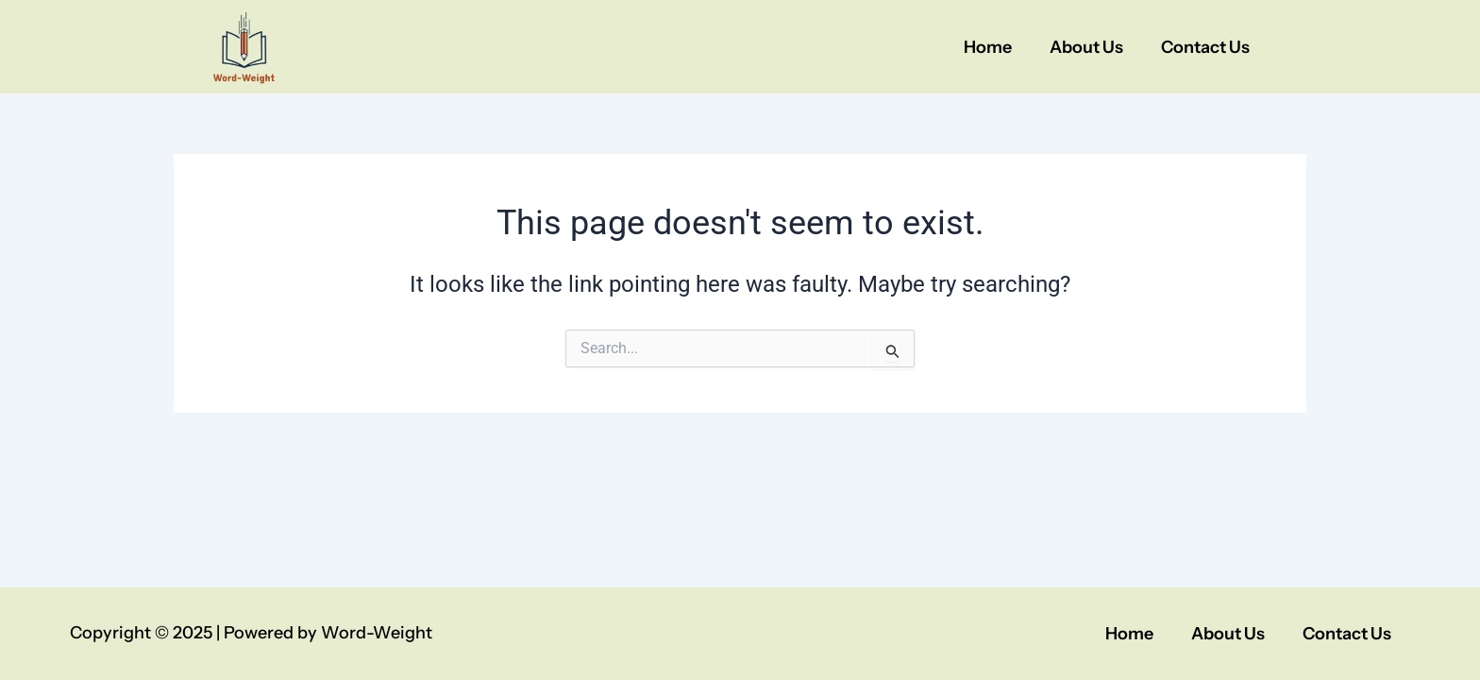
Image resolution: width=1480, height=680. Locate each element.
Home (988, 47)
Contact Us (1205, 47)
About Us (1086, 47)
